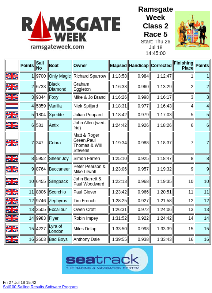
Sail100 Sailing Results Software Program (40, 287)
